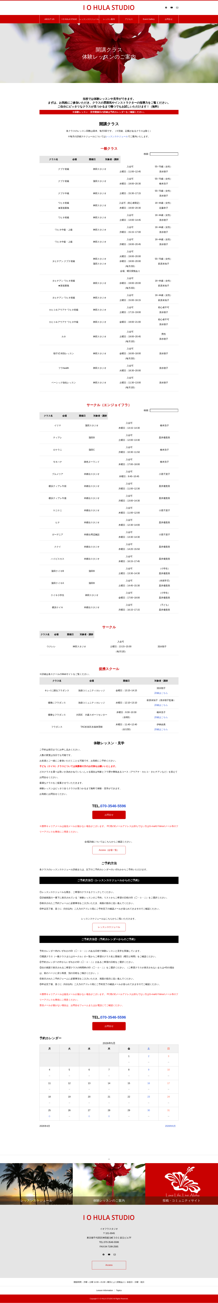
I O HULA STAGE (69, 19)
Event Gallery (149, 19)
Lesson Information (104, 1290)
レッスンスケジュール (89, 19)
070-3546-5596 (113, 806)
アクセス (129, 19)
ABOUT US (49, 19)
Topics (119, 1290)
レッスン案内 (109, 19)
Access (109, 1265)
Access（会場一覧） (109, 850)
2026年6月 (170, 1126)
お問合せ (169, 19)
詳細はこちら (161, 693)
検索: (161, 154)
